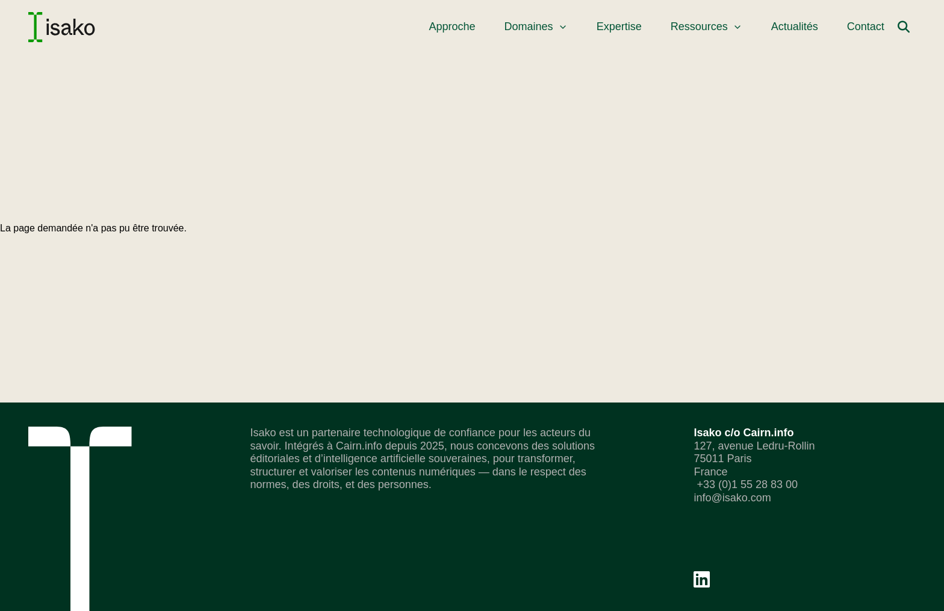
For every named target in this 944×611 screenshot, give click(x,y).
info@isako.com (732, 498)
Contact (865, 26)
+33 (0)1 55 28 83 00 (746, 484)
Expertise (619, 26)
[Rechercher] (904, 27)
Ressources (706, 26)
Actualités (794, 26)
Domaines (536, 26)
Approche (452, 26)
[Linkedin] (702, 579)
